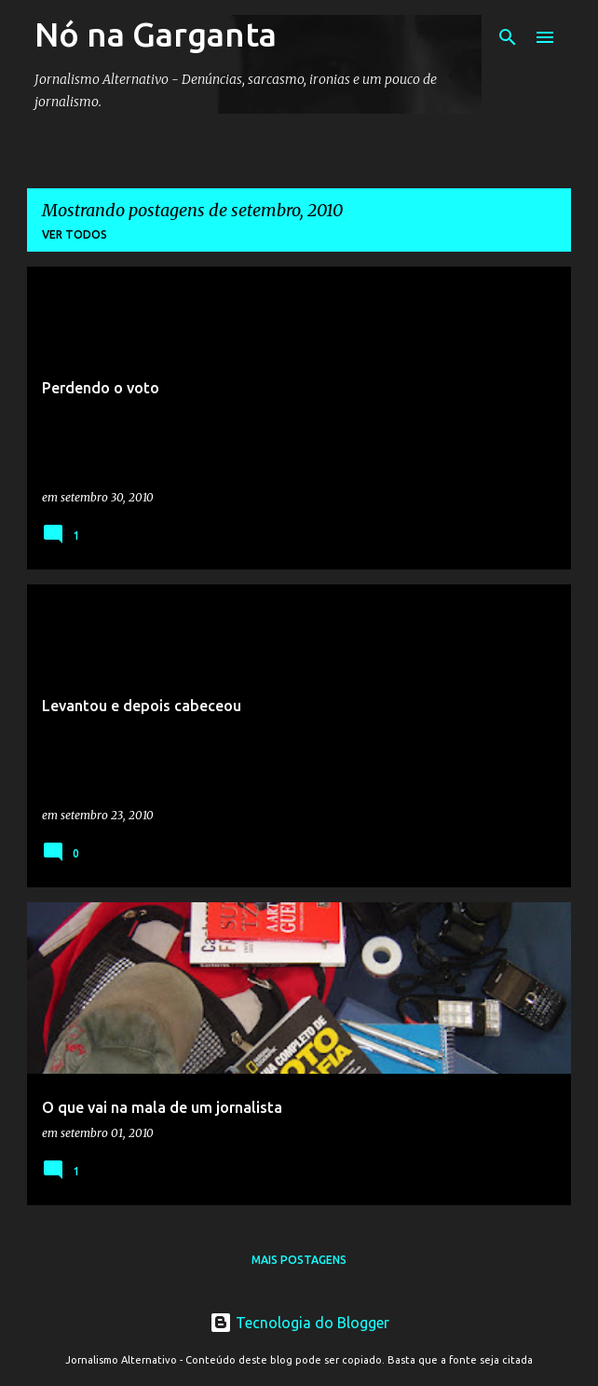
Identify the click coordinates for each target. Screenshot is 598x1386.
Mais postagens (299, 1260)
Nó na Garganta (155, 34)
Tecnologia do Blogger (299, 1322)
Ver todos (74, 234)
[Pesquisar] (507, 37)
